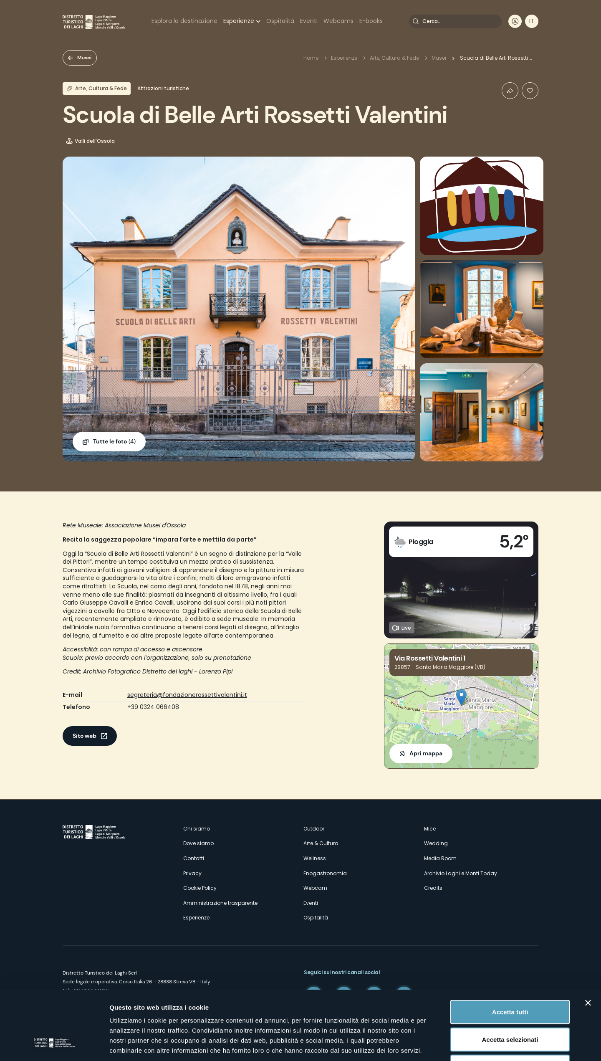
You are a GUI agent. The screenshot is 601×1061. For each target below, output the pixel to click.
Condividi (510, 90)
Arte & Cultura (320, 843)
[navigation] (531, 21)
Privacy (192, 873)
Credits (433, 887)
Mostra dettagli (439, 1044)
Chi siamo (196, 828)
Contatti (193, 858)
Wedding (436, 843)
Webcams (338, 21)
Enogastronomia (325, 873)
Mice (430, 828)
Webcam (315, 887)
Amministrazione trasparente (220, 903)
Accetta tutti (510, 951)
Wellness (314, 858)
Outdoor (313, 828)
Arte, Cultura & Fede (394, 57)
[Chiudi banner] (588, 942)
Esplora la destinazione (184, 21)
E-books (371, 21)
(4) (114, 442)
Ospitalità (280, 21)
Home (310, 57)
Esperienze (238, 21)
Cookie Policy (200, 887)
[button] (461, 697)
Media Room (440, 858)
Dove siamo (198, 843)
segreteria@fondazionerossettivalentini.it (187, 695)
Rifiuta (510, 1006)
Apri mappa (425, 753)
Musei (84, 57)
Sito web (84, 735)
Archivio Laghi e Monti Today (460, 873)
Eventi (309, 21)
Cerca (415, 21)
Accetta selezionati (510, 979)
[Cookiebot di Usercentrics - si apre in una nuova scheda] (54, 1044)
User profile (515, 21)
